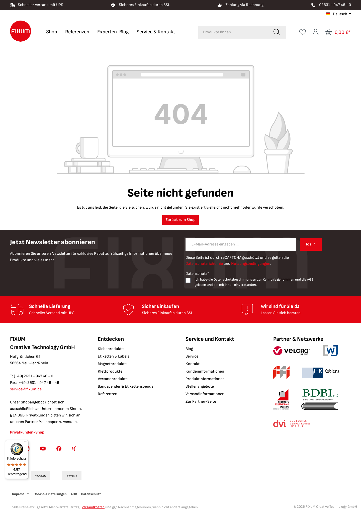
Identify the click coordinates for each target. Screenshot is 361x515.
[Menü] (25, 443)
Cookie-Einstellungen (50, 494)
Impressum (21, 494)
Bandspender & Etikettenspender (126, 386)
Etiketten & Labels (113, 356)
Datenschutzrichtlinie (204, 263)
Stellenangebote (200, 386)
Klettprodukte (110, 371)
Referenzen (107, 394)
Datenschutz (91, 494)
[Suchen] (276, 32)
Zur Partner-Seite (201, 401)
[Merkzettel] (302, 32)
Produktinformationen (205, 379)
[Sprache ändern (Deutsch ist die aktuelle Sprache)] (338, 14)
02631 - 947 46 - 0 (335, 5)
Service (192, 356)
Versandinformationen (205, 394)
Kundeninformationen (205, 371)
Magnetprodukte (112, 364)
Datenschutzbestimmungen (235, 279)
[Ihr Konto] (315, 32)
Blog (189, 349)
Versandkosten (93, 507)
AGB (310, 279)
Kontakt (193, 364)
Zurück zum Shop (180, 219)
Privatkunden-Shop (27, 432)
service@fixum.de (26, 389)
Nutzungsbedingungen (250, 263)
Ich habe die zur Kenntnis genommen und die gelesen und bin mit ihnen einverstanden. (254, 282)
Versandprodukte (113, 379)
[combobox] (233, 32)
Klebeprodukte (111, 349)
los (308, 244)
